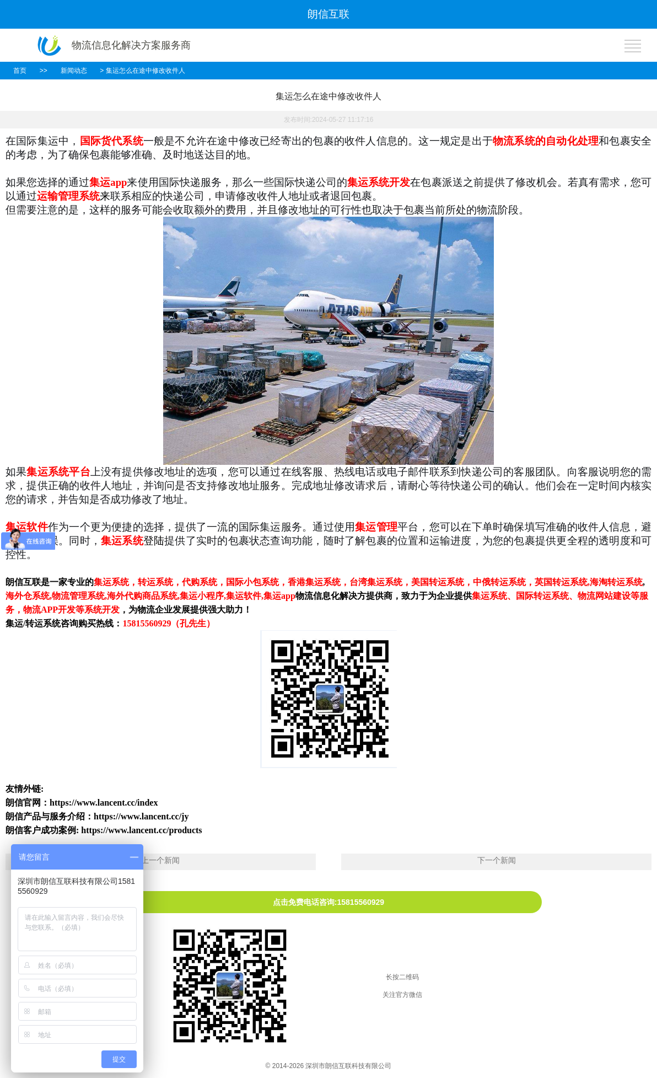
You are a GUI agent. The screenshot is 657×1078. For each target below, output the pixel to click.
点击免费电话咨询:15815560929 (328, 902)
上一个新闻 (160, 860)
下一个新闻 (496, 860)
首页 (19, 70)
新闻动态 (74, 70)
